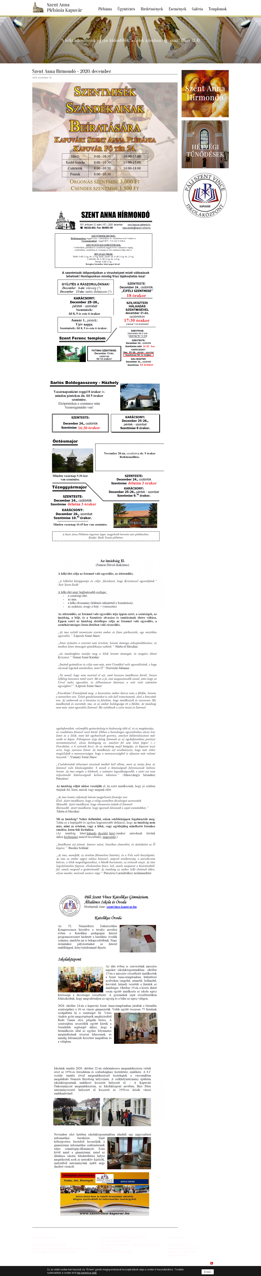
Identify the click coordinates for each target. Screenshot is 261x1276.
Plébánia (105, 9)
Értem (207, 1271)
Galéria (197, 9)
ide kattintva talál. (87, 1272)
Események (177, 9)
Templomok (218, 9)
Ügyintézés (126, 9)
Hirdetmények (152, 9)
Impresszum (40, 1263)
